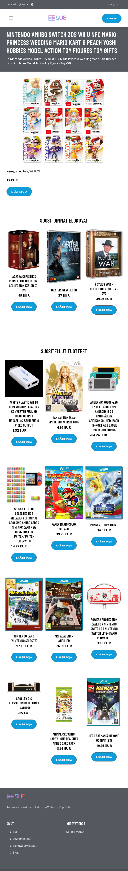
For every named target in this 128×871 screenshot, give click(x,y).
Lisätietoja (19, 191)
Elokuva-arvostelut (24, 846)
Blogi (16, 852)
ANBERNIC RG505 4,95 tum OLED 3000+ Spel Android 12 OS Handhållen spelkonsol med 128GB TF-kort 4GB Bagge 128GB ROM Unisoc (104, 416)
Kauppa (112, 18)
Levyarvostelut (22, 839)
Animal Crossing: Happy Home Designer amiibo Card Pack (64, 738)
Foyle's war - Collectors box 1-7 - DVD (104, 288)
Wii (39, 171)
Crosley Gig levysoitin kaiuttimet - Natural (24, 703)
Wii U (33, 171)
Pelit (25, 171)
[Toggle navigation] (11, 18)
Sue (15, 832)
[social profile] (32, 4)
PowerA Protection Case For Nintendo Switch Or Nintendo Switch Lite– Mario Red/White (104, 628)
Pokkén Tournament (104, 525)
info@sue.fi (114, 4)
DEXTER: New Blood (64, 290)
